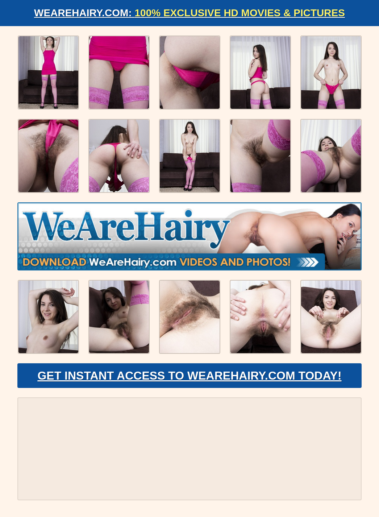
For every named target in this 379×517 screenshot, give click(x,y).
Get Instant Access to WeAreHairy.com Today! (189, 375)
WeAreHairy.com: (189, 12)
